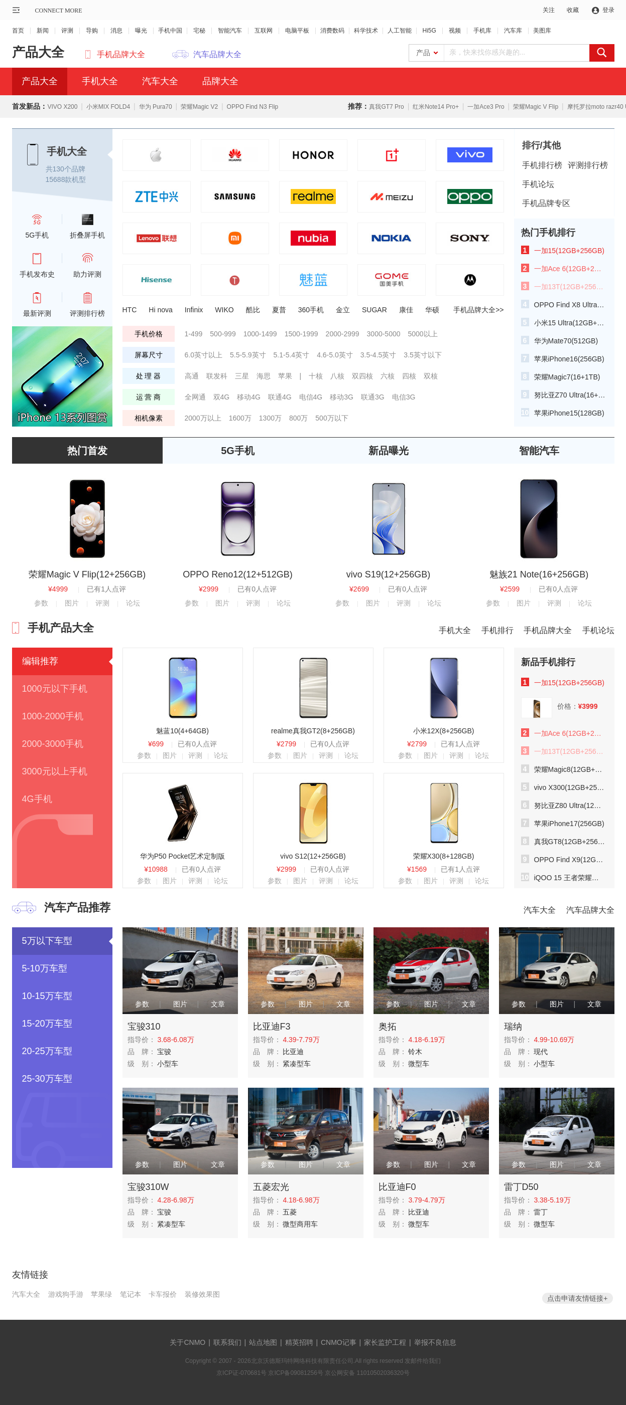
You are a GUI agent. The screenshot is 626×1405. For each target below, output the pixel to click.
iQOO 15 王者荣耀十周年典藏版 (569, 878)
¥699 (156, 744)
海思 (264, 376)
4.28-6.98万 (175, 1200)
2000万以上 (203, 418)
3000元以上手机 (54, 771)
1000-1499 (260, 334)
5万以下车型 (47, 941)
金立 (343, 310)
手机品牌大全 (121, 54)
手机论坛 (538, 184)
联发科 (216, 376)
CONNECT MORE (58, 10)
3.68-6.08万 (175, 1040)
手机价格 (149, 334)
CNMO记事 (338, 1342)
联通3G (373, 397)
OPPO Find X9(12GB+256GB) (569, 860)
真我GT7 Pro (386, 106)
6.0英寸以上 (203, 355)
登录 (608, 10)
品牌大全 (220, 81)
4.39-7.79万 (301, 1040)
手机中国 (170, 30)
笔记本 (130, 1294)
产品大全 (38, 52)
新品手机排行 (548, 662)
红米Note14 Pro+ (436, 106)
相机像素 (149, 418)
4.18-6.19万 (426, 1040)
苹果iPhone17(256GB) (569, 824)
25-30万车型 (47, 1079)
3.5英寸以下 (422, 355)
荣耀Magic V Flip (535, 106)
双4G (221, 397)
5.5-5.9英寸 (248, 355)
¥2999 (208, 589)
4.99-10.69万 (554, 1040)
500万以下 (331, 418)
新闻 (43, 30)
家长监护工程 (385, 1342)
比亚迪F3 (272, 1027)
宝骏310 (144, 1027)
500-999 (222, 334)
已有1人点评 (106, 589)
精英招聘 (299, 1342)
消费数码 (332, 30)
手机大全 (100, 81)
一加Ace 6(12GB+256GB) (569, 269)
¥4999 (58, 589)
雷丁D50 (521, 1187)
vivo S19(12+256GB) (388, 574)
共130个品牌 (65, 169)
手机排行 (497, 630)
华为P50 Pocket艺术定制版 (182, 856)
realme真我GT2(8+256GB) (313, 731)
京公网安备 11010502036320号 (367, 1372)
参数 (41, 603)
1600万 (240, 418)
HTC (129, 310)
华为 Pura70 (155, 106)
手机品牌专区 (546, 203)
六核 (388, 376)
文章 (218, 1004)
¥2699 (359, 589)
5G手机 (238, 450)
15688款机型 (66, 179)
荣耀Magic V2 (199, 106)
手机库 (482, 30)
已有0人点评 (257, 589)
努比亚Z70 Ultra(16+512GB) (569, 395)
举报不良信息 (435, 1342)
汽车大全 (160, 81)
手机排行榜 (542, 165)
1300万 (270, 418)
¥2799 (286, 744)
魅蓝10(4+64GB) (182, 731)
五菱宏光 (271, 1187)
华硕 (432, 310)
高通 (192, 376)
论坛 (133, 603)
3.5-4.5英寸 (378, 355)
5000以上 (423, 334)
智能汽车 (230, 30)
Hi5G (429, 30)
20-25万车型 (47, 1051)
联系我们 (227, 1342)
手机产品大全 (61, 628)
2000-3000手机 (52, 744)
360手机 (311, 310)
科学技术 (366, 30)
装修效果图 (202, 1294)
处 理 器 (148, 376)
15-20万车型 (47, 1024)
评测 (67, 30)
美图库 (542, 30)
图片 (72, 603)
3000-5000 (384, 334)
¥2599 (510, 589)
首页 (18, 30)
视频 (455, 30)
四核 (409, 376)
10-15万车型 (47, 996)
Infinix (194, 310)
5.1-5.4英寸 (292, 355)
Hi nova (160, 310)
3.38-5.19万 (552, 1200)
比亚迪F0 (397, 1187)
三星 (242, 376)
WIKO (224, 310)
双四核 (362, 376)
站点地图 (263, 1342)
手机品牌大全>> (478, 310)
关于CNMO (187, 1342)
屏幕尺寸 (149, 355)
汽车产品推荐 (77, 907)
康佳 (406, 310)
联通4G (280, 397)
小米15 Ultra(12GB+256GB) (569, 323)
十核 (316, 376)
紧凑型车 (297, 1064)
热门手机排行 (548, 233)
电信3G (404, 397)
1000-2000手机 (52, 716)
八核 (337, 376)
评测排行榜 (588, 165)
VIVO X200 (62, 106)
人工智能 (400, 30)
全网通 (195, 397)
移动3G (341, 397)
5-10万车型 (44, 968)
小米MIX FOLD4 (108, 106)
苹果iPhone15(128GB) (569, 413)
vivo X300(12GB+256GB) (569, 787)
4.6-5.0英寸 (335, 355)
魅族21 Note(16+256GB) (539, 574)
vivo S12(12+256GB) (312, 856)
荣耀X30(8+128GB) (443, 856)
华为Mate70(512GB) (566, 341)
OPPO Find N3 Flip (253, 106)
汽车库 (513, 30)
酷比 (253, 310)
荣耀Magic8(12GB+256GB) (569, 769)
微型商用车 (300, 1224)
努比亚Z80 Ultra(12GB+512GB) (569, 805)
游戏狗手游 (65, 1294)
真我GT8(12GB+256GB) (569, 842)
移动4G (249, 397)
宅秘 (199, 30)
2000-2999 (342, 334)
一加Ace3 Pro (485, 106)
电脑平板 (297, 30)
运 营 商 (148, 397)
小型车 (167, 1064)
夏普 (279, 310)
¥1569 (417, 869)
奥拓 (388, 1027)
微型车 (418, 1064)
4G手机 (37, 799)
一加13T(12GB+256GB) (569, 287)
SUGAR (374, 310)
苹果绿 (101, 1294)
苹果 (285, 376)
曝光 (141, 30)
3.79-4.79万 (426, 1200)
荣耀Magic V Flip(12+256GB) (87, 574)
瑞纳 (513, 1027)
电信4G (311, 397)
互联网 (264, 30)
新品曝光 (388, 450)
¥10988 (156, 869)
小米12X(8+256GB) (443, 731)
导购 (92, 30)
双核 (431, 376)
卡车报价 (163, 1294)
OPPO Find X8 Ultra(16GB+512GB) (569, 305)
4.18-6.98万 (301, 1200)
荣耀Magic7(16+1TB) (567, 377)
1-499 (194, 334)
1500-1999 (301, 334)
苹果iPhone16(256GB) (569, 359)
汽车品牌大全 (217, 54)
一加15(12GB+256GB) (569, 251)
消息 (116, 30)
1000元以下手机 (54, 689)
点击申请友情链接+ (577, 1298)
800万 (298, 418)
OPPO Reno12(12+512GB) (238, 574)
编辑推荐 (40, 661)
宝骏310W (148, 1187)
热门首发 (87, 450)
